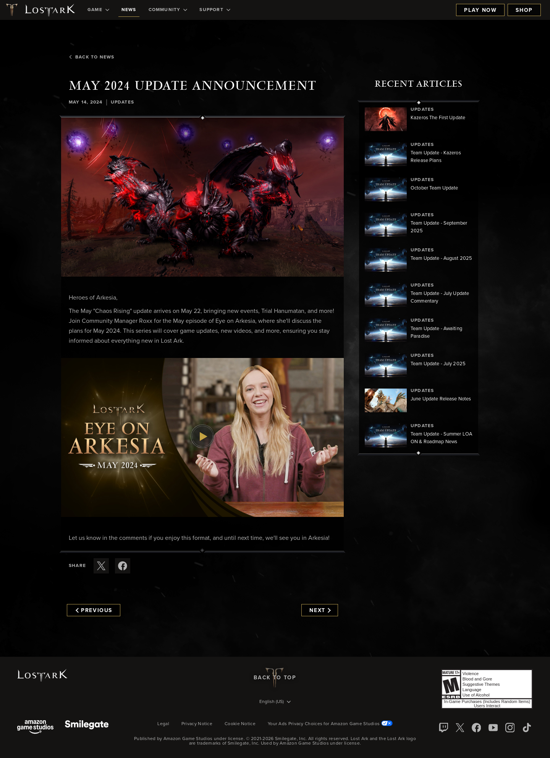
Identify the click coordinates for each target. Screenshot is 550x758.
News (128, 10)
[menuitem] (98, 10)
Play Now (480, 10)
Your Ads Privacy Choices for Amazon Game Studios (330, 724)
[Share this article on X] (101, 565)
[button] (202, 197)
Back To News (91, 57)
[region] (418, 277)
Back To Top (275, 678)
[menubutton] (275, 702)
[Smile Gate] (86, 727)
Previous (94, 610)
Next (319, 610)
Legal (163, 724)
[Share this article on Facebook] (122, 565)
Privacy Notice (196, 724)
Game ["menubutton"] (98, 10)
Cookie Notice (240, 724)
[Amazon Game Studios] (35, 727)
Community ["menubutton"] (168, 10)
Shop (524, 10)
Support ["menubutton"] (214, 10)
